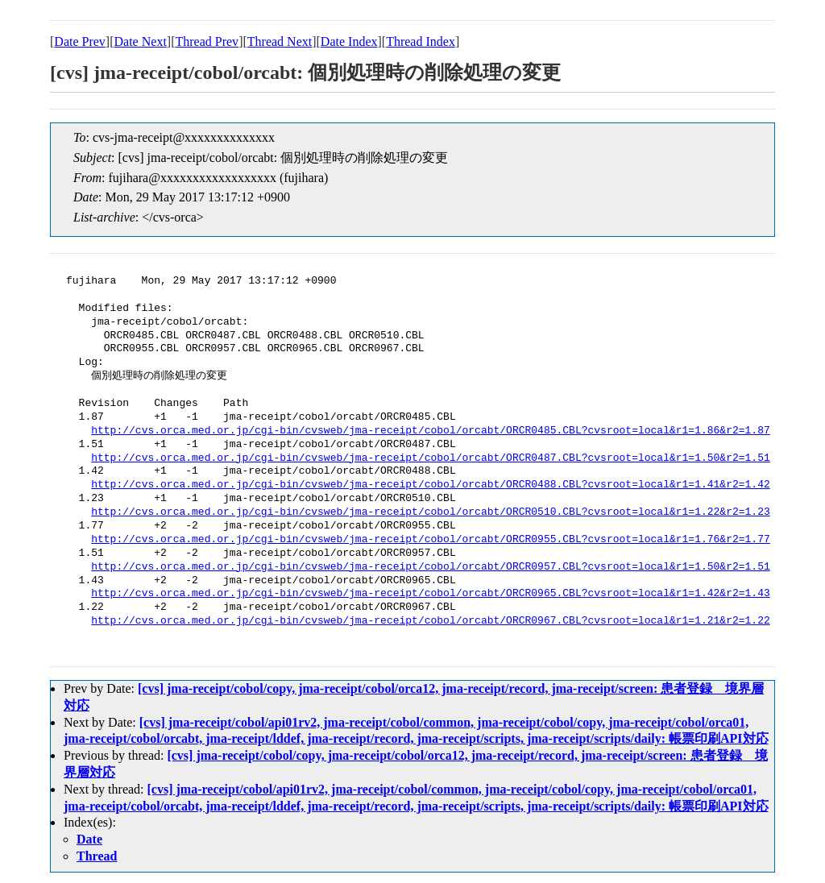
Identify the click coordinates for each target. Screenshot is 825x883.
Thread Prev (206, 41)
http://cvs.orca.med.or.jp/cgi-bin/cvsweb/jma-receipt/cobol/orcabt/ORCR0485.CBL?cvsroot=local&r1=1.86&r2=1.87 (430, 431)
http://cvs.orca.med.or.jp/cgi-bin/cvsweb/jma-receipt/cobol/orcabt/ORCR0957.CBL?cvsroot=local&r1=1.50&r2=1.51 (430, 567)
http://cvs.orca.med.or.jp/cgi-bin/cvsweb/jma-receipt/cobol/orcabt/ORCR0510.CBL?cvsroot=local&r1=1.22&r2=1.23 (430, 512)
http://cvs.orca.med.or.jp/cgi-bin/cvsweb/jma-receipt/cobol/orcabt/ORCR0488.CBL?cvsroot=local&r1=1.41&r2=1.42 (430, 485)
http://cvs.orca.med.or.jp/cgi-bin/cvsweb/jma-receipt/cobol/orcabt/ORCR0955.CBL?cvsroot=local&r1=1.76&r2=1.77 (430, 540)
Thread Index (420, 41)
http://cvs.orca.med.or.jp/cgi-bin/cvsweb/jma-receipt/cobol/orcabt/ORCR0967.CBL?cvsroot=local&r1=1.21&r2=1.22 (430, 621)
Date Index (349, 41)
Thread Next (279, 41)
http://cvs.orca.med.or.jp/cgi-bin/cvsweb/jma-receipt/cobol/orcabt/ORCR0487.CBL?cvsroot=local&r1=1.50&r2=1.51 (430, 458)
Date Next (140, 41)
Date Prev (80, 41)
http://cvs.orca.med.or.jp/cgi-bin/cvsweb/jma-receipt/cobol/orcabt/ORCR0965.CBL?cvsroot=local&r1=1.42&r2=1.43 (430, 594)
